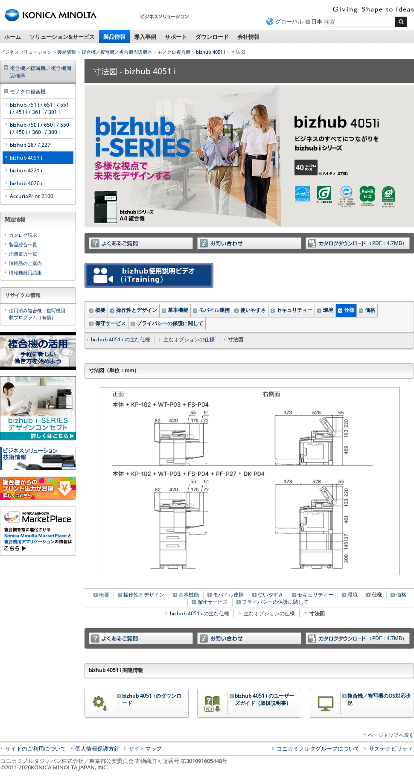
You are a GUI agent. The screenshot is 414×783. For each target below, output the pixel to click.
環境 (328, 310)
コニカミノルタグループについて (318, 748)
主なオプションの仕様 (189, 339)
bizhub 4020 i (26, 183)
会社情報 (248, 37)
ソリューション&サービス (62, 37)
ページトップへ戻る (391, 735)
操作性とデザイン (136, 310)
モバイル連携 (214, 310)
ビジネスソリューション (26, 52)
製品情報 (114, 37)
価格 (370, 310)
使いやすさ (253, 310)
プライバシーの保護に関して (170, 323)
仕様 (349, 310)
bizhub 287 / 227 (30, 144)
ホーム (12, 37)
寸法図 (317, 613)
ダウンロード (212, 37)
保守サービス (110, 323)
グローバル (289, 21)
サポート (176, 37)
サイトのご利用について (35, 748)
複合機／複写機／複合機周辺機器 (117, 52)
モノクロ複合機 (173, 52)
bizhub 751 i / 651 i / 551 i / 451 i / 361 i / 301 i (39, 108)
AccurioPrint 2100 (31, 196)
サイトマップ (145, 748)
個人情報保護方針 (97, 748)
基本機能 (178, 310)
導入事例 (145, 37)
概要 (100, 310)
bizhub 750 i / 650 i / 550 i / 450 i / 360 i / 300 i (39, 128)
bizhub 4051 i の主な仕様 (120, 339)
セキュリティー (294, 310)
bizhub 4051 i (210, 52)
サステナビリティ (391, 748)
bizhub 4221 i (26, 170)
